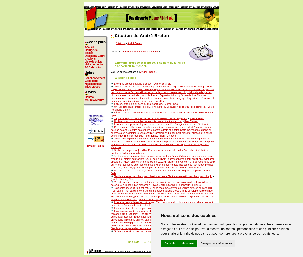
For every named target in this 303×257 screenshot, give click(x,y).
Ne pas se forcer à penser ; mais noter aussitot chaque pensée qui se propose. (157, 170)
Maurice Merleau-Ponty (152, 199)
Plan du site (132, 241)
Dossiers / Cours (95, 55)
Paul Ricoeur (191, 121)
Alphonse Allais (162, 83)
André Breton (134, 43)
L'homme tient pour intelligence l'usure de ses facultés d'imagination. (151, 124)
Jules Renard (197, 118)
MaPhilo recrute (94, 99)
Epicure (196, 184)
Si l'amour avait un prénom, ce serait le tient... (139, 231)
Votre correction (94, 64)
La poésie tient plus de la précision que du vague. (141, 208)
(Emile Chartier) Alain (122, 179)
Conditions (91, 80)
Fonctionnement (95, 77)
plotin (115, 115)
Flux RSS (146, 241)
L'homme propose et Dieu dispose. (133, 83)
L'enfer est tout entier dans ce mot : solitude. (138, 103)
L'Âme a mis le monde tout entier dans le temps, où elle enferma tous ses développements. (164, 112)
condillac (160, 101)
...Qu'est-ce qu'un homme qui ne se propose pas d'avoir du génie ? (150, 118)
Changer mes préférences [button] (216, 243)
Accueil (89, 47)
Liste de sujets (93, 61)
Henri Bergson (168, 135)
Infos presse (92, 86)
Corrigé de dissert (91, 51)
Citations (90, 58)
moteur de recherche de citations (140, 51)
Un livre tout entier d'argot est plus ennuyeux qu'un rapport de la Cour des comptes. (160, 106)
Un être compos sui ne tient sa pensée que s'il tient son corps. (148, 121)
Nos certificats (93, 83)
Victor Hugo (171, 103)
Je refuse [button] (188, 243)
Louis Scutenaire (201, 124)
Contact (89, 97)
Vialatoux (116, 147)
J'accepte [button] (169, 243)
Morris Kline (195, 167)
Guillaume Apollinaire (133, 153)
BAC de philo (93, 67)
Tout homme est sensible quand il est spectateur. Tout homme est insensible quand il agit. (163, 176)
